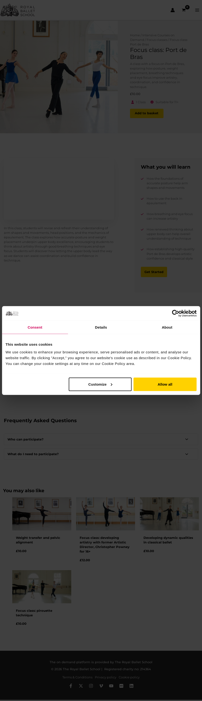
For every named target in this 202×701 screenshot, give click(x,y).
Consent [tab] (35, 327)
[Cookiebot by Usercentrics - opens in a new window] (175, 313)
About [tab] (167, 327)
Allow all (165, 384)
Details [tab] (101, 327)
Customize (100, 384)
